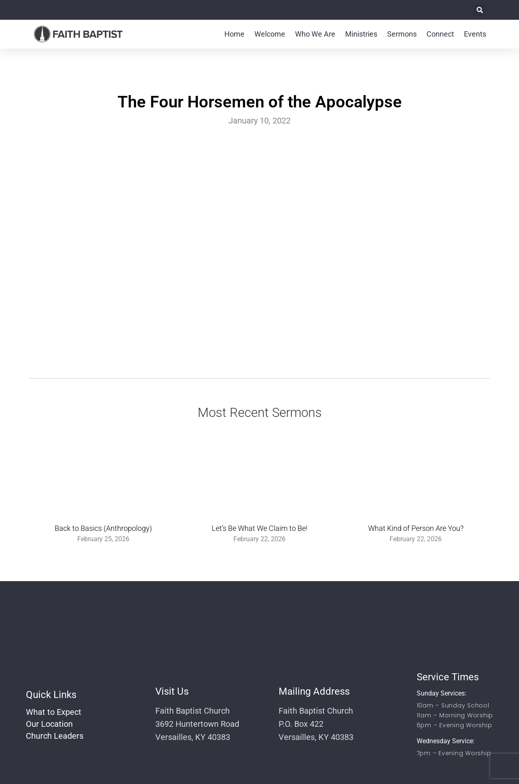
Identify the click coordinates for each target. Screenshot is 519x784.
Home (234, 34)
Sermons (402, 34)
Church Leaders (54, 736)
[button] (479, 10)
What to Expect (53, 712)
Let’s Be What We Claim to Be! (259, 528)
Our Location (49, 724)
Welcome (269, 34)
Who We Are (315, 34)
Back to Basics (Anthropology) (103, 528)
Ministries (361, 34)
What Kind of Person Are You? (416, 528)
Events (475, 34)
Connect (440, 34)
